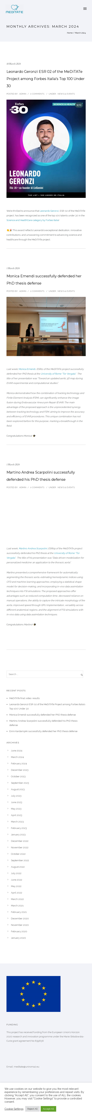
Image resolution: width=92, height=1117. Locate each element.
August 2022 (18, 867)
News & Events (66, 94)
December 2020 (20, 918)
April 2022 (16, 892)
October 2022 (18, 854)
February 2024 (19, 763)
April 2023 (16, 815)
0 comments (37, 94)
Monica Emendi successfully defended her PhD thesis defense (44, 279)
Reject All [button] (32, 1108)
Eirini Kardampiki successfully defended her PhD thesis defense (43, 731)
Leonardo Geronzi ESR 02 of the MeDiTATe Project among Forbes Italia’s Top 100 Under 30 (45, 78)
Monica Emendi (27, 369)
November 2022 (19, 847)
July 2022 (16, 873)
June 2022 (16, 879)
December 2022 (19, 841)
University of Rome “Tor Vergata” (58, 373)
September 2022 (20, 860)
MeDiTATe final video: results (24, 698)
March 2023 (17, 821)
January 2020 (18, 938)
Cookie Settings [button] (14, 1108)
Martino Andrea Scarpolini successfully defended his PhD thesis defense (40, 476)
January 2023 (18, 834)
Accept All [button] (48, 1108)
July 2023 (16, 795)
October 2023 (18, 776)
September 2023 (20, 783)
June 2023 (16, 802)
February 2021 (19, 912)
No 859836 (37, 1041)
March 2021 (17, 905)
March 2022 (17, 899)
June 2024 (16, 750)
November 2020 (20, 925)
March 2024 (17, 757)
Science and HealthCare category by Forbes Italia (32, 220)
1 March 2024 (12, 268)
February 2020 (19, 931)
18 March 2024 (13, 63)
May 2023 (16, 808)
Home (70, 33)
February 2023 (19, 828)
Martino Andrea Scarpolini (33, 548)
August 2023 (18, 789)
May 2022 (16, 886)
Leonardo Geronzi (49, 211)
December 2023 (19, 770)
